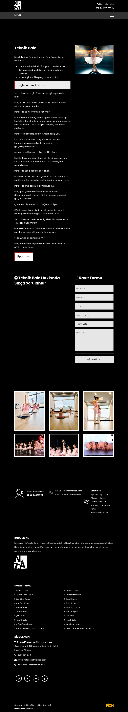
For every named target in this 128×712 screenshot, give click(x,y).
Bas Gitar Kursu (22, 599)
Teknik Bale (70, 620)
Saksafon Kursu (72, 607)
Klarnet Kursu (21, 607)
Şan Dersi (19, 615)
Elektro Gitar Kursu (23, 594)
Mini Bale (69, 615)
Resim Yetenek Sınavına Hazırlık (79, 628)
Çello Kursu (70, 603)
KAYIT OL (24, 256)
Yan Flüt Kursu (21, 603)
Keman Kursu (71, 590)
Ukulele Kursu (21, 611)
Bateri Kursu (70, 599)
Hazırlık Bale (20, 620)
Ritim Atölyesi (71, 611)
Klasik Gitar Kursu (73, 594)
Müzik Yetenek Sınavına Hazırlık (29, 628)
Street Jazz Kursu (72, 624)
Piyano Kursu (21, 590)
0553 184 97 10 (105, 7)
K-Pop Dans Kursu (23, 624)
